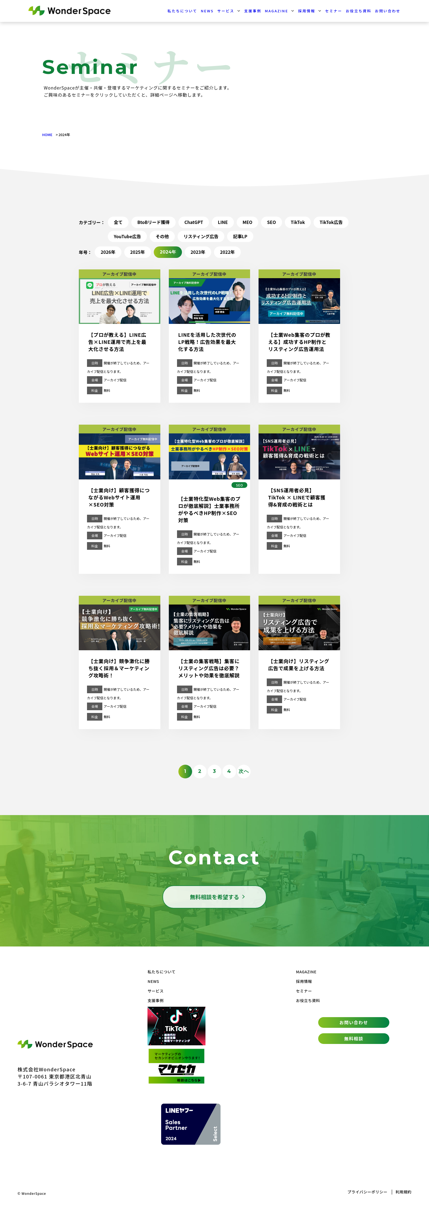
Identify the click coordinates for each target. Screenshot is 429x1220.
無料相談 (353, 1038)
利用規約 (403, 1192)
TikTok (298, 222)
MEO (248, 222)
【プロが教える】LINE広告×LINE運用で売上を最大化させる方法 (117, 341)
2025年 (137, 252)
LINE (223, 222)
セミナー (333, 10)
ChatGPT (193, 222)
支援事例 (252, 10)
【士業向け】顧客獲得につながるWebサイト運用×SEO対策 (119, 497)
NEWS (207, 10)
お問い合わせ (388, 10)
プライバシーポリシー (367, 1192)
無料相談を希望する (214, 897)
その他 (162, 236)
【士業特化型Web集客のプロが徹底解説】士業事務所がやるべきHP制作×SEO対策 (209, 509)
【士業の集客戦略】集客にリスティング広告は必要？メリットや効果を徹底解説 (209, 668)
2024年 (168, 252)
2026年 (108, 252)
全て (118, 222)
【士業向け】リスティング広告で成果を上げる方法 (298, 664)
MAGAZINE (276, 10)
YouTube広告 (127, 236)
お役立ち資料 (359, 10)
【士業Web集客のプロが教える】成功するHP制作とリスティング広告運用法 (299, 341)
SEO (271, 222)
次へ (244, 771)
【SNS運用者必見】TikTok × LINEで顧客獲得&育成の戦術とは (297, 497)
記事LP (240, 236)
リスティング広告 (201, 236)
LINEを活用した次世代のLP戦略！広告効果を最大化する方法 (207, 341)
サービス (225, 10)
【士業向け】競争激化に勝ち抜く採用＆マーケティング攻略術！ (119, 668)
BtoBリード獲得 (153, 222)
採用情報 (306, 10)
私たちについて (182, 10)
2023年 (198, 252)
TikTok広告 (331, 222)
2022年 (227, 252)
